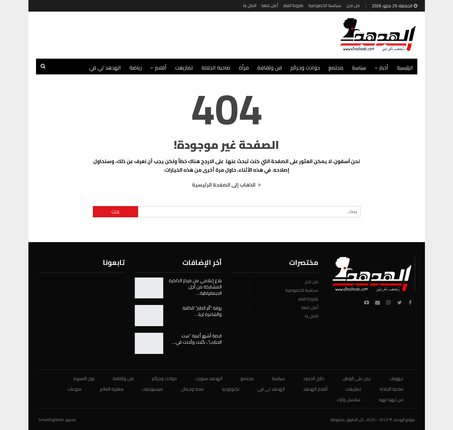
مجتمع (335, 67)
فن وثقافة (269, 67)
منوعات (74, 389)
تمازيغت (184, 67)
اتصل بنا (249, 5)
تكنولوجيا (230, 389)
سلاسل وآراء (348, 399)
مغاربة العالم (112, 389)
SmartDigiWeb (51, 419)
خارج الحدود (313, 378)
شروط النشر (293, 5)
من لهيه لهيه (391, 399)
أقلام (161, 67)
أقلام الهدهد (315, 389)
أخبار (383, 67)
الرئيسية (405, 67)
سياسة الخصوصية (324, 5)
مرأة (244, 67)
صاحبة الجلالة (216, 67)
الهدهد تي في (105, 67)
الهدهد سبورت (208, 378)
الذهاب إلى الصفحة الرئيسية (226, 185)
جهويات (396, 378)
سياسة (359, 67)
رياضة (136, 67)
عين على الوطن (356, 378)
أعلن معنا (269, 5)
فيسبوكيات (152, 389)
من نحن (353, 5)
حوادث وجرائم (305, 67)
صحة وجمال (192, 389)
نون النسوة (83, 378)
